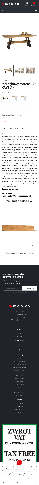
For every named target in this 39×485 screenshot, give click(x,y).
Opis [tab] (4, 122)
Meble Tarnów (20, 375)
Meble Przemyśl (19, 384)
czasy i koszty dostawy (19, 373)
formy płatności (19, 409)
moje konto (19, 403)
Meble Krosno (19, 390)
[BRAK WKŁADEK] (6, 98)
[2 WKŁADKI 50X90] (24, 98)
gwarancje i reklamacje (19, 364)
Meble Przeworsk (19, 381)
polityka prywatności (19, 361)
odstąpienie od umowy (19, 367)
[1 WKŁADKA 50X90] (15, 98)
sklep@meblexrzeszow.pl (19, 320)
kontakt (19, 336)
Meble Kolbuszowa (19, 392)
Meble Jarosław (19, 378)
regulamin (19, 358)
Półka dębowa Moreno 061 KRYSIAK (19, 253)
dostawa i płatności (19, 370)
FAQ (19, 412)
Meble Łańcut (19, 395)
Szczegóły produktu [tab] (12, 129)
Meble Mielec (19, 387)
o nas (19, 333)
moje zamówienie (19, 406)
